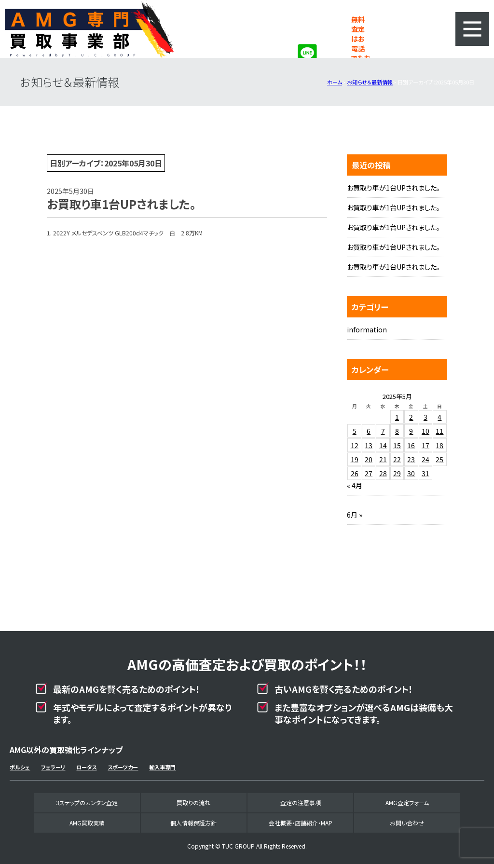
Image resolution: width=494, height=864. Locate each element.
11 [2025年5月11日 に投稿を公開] (439, 431)
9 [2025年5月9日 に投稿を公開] (411, 431)
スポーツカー (123, 767)
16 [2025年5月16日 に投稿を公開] (411, 445)
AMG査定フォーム (407, 802)
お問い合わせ (407, 823)
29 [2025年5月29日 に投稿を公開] (397, 473)
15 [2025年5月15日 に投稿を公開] (397, 445)
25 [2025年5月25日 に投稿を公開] (439, 459)
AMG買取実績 (87, 823)
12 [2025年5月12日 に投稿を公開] (354, 445)
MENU (472, 29)
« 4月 (354, 485)
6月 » (354, 515)
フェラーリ (53, 767)
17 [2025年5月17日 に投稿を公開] (425, 445)
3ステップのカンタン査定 (87, 802)
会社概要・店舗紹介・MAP (300, 823)
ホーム (334, 82)
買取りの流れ (193, 802)
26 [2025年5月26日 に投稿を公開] (354, 473)
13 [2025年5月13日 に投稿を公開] (368, 445)
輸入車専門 (162, 767)
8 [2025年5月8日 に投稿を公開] (397, 431)
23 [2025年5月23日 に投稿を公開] (411, 459)
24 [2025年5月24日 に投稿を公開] (425, 459)
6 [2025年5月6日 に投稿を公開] (368, 431)
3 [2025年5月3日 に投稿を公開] (425, 417)
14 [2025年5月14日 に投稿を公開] (383, 445)
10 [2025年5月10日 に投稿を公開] (425, 431)
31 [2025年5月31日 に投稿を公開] (425, 473)
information (367, 329)
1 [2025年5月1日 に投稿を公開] (397, 417)
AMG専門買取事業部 (89, 29)
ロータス (86, 767)
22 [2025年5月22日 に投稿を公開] (397, 459)
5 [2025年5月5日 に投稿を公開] (355, 431)
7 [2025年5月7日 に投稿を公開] (383, 431)
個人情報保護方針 (193, 823)
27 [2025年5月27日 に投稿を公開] (368, 473)
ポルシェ (20, 767)
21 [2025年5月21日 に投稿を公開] (383, 459)
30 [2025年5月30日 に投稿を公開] (411, 473)
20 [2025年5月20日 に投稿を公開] (368, 459)
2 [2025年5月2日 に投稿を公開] (411, 417)
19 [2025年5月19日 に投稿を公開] (354, 459)
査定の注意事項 (300, 802)
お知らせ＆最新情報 (370, 82)
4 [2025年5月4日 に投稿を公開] (439, 417)
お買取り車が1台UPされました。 (393, 187)
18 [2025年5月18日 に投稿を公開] (439, 445)
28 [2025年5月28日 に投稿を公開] (383, 473)
